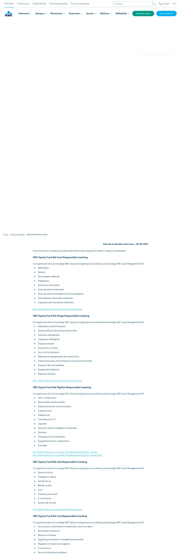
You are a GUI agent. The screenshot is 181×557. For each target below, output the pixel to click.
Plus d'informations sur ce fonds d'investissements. (57, 309)
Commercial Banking (58, 4)
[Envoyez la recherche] (153, 3)
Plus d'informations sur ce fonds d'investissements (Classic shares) (65, 452)
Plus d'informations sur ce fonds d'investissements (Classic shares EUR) (67, 455)
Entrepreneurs (23, 4)
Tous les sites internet (80, 4)
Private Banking (39, 4)
